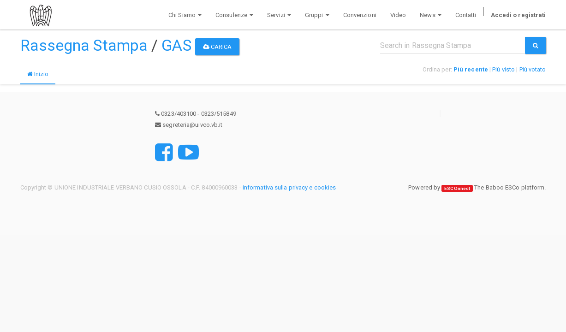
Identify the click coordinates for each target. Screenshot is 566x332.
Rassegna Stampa (84, 45)
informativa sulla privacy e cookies (289, 187)
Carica (217, 46)
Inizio (38, 74)
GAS (176, 45)
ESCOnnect (457, 187)
